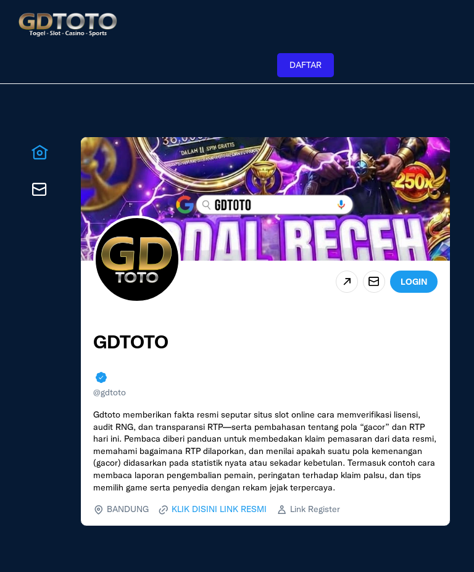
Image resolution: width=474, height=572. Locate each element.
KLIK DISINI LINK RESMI (219, 509)
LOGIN (414, 282)
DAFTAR (305, 65)
